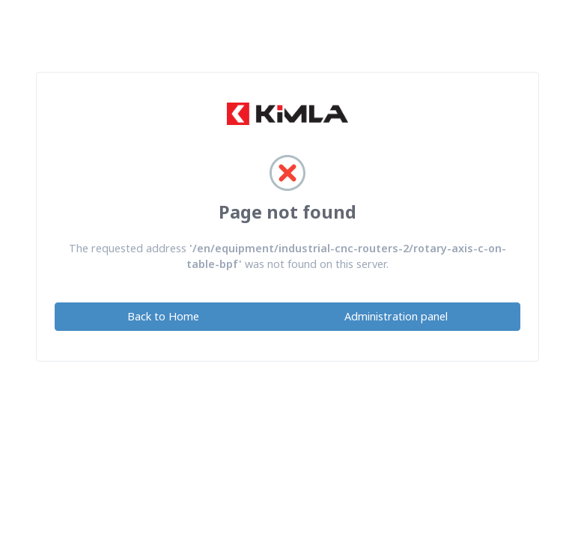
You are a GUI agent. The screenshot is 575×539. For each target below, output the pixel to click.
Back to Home (163, 316)
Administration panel (396, 316)
